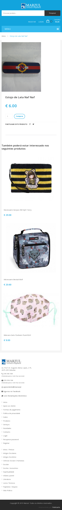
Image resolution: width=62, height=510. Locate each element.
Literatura (7, 479)
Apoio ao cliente (9, 406)
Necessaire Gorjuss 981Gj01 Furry (17, 210)
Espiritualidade (8, 472)
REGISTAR (32, 22)
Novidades (7, 428)
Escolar (6, 464)
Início (4, 36)
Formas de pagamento (11, 410)
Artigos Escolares (9, 453)
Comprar (19, 116)
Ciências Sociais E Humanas (13, 461)
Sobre (5, 417)
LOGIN (41, 22)
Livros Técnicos (9, 483)
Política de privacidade (11, 413)
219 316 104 (13, 375)
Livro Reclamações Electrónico (14, 396)
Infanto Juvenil (8, 476)
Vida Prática (7, 490)
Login (5, 436)
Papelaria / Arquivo (10, 487)
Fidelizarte (56, 507)
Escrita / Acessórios (10, 468)
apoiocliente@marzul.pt (11, 387)
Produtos (6, 421)
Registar (6, 443)
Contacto (6, 432)
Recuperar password (11, 439)
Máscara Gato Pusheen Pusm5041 (17, 335)
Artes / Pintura (8, 450)
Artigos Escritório (9, 457)
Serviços (6, 425)
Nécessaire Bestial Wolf (13, 280)
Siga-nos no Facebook (11, 391)
